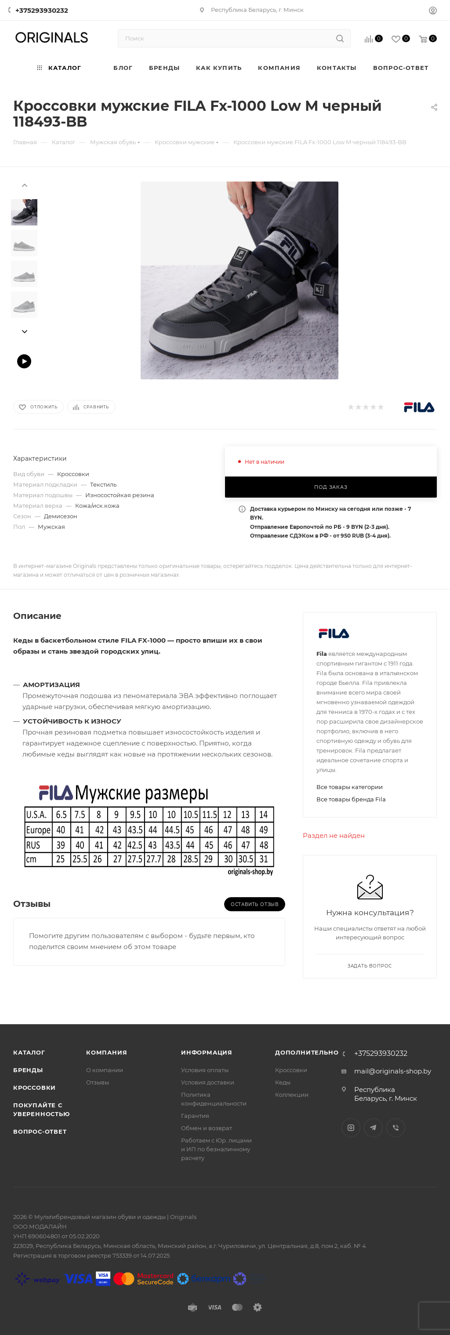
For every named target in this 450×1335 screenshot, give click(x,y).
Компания (106, 1052)
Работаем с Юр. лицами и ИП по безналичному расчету (216, 1149)
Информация (206, 1052)
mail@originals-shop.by (392, 1071)
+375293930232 (41, 10)
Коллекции (291, 1094)
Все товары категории (349, 786)
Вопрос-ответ (40, 1131)
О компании (104, 1069)
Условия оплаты (205, 1069)
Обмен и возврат (206, 1127)
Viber (395, 1127)
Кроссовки (34, 1087)
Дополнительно (306, 1052)
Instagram (350, 1127)
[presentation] (24, 184)
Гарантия (195, 1115)
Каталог (29, 1052)
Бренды (28, 1069)
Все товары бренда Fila (351, 799)
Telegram (373, 1127)
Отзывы (97, 1082)
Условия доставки (207, 1082)
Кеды (282, 1082)
